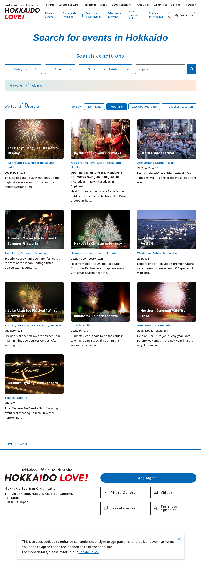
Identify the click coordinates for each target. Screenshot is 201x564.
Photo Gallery (123, 492)
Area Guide (143, 4)
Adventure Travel (50, 15)
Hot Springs (89, 4)
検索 (191, 69)
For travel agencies (170, 508)
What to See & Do (69, 4)
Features (49, 4)
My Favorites (184, 15)
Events (104, 4)
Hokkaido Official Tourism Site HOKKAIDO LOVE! (22, 12)
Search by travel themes (93, 15)
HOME (9, 444)
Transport (190, 4)
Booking (176, 4)
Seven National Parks (133, 15)
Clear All (37, 85)
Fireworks (16, 85)
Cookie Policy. (89, 552)
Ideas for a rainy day (114, 15)
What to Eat (160, 4)
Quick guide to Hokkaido (71, 15)
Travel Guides (123, 508)
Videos (167, 492)
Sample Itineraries (122, 4)
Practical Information (156, 15)
